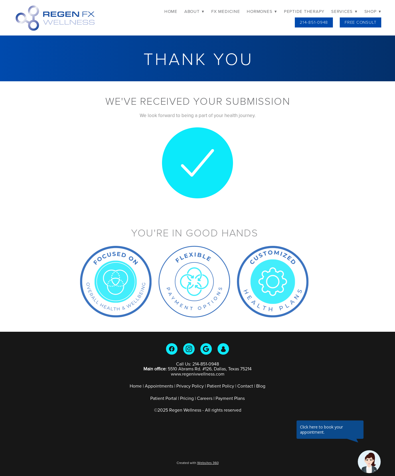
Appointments (159, 386)
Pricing (187, 398)
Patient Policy (221, 386)
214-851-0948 (314, 22)
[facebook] (171, 349)
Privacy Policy (190, 386)
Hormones (262, 11)
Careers (204, 398)
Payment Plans (230, 398)
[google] (206, 349)
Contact (245, 386)
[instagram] (189, 349)
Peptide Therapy (304, 11)
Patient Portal (163, 398)
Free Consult (360, 22)
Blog (260, 386)
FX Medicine (225, 11)
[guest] (223, 349)
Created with (198, 462)
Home (170, 11)
